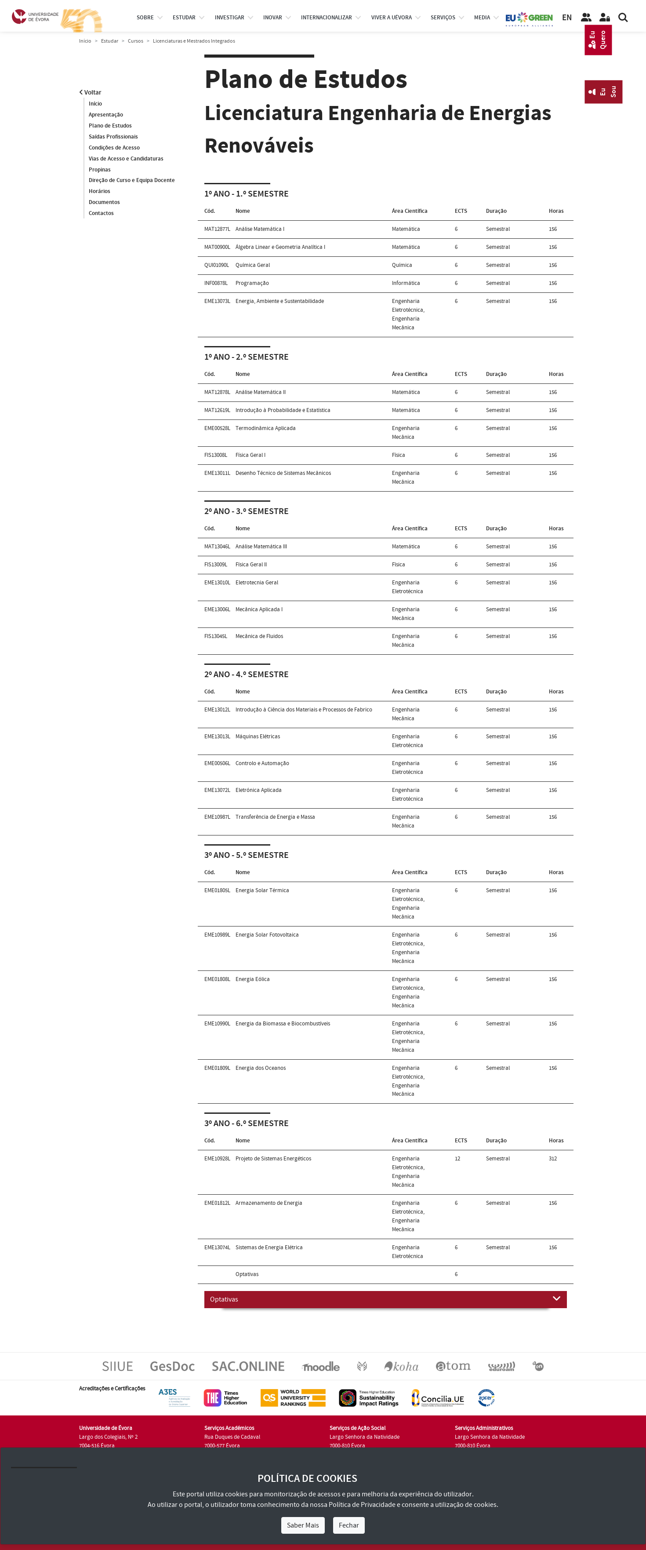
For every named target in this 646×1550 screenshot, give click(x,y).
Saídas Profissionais (113, 137)
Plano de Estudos (110, 126)
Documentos (104, 203)
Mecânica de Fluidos (259, 636)
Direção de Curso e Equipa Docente (132, 181)
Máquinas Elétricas (258, 736)
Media (482, 18)
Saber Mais (303, 1525)
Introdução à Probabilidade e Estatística (283, 410)
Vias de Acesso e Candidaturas (126, 159)
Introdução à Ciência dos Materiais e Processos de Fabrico (304, 710)
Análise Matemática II (261, 392)
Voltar (90, 92)
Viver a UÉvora (391, 18)
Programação (252, 283)
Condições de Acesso (114, 148)
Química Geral (253, 265)
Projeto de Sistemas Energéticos (273, 1159)
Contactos (101, 214)
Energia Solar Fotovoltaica (267, 935)
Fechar (349, 1525)
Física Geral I (250, 455)
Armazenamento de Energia (269, 1203)
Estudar (109, 41)
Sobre (145, 18)
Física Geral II (251, 565)
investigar (229, 18)
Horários (99, 192)
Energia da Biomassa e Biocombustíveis (283, 1024)
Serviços (443, 18)
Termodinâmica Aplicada (266, 428)
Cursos (135, 41)
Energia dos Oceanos (261, 1068)
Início (85, 41)
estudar (184, 18)
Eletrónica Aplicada (259, 790)
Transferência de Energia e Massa (275, 817)
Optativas (385, 1299)
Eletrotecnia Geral (257, 583)
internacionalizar (326, 18)
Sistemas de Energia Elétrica (269, 1247)
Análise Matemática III (261, 547)
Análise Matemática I (260, 229)
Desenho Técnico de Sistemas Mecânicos (283, 473)
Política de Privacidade (362, 1504)
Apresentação (106, 115)
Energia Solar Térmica (262, 890)
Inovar (272, 18)
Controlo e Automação (262, 763)
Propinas (100, 170)
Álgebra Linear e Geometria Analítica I (280, 247)
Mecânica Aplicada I (259, 609)
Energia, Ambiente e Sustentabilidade (280, 301)
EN (567, 17)
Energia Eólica (253, 979)
